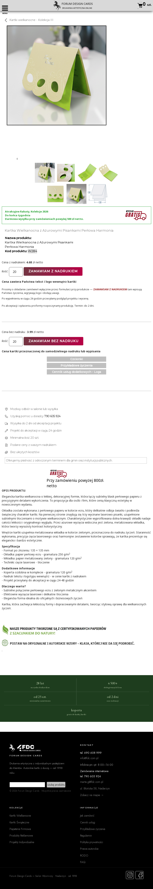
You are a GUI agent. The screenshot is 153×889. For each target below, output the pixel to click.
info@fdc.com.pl (89, 758)
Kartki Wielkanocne (20, 815)
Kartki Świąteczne (19, 822)
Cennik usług (87, 822)
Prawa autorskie (89, 849)
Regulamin (86, 835)
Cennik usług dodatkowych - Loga (76, 372)
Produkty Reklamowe (21, 835)
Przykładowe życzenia (76, 365)
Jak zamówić (87, 815)
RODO (84, 855)
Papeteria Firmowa (20, 829)
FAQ (82, 862)
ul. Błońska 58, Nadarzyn (95, 788)
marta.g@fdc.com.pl (91, 782)
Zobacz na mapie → (92, 795)
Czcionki (76, 359)
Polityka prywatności (91, 842)
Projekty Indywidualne (22, 842)
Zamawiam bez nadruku (53, 341)
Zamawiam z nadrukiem (53, 271)
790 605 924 (52, 416)
